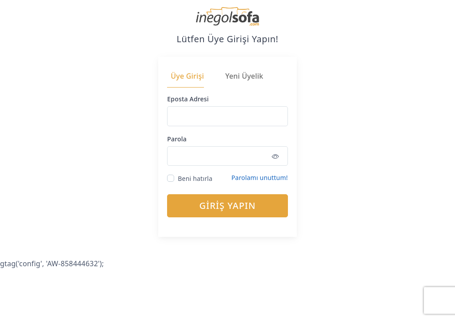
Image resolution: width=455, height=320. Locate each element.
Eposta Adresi (187, 99)
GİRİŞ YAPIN (228, 206)
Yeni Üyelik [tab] (244, 76)
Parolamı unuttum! (259, 177)
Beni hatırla (195, 178)
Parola (177, 139)
